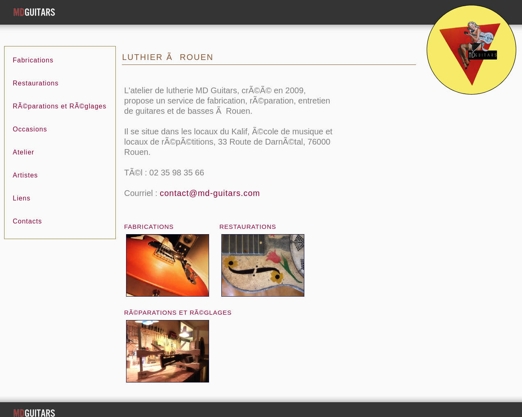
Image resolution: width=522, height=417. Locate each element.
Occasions (30, 119)
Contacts (27, 211)
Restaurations (36, 73)
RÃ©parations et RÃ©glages (59, 96)
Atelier (23, 142)
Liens (21, 188)
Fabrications (33, 50)
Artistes (25, 165)
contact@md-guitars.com (210, 183)
